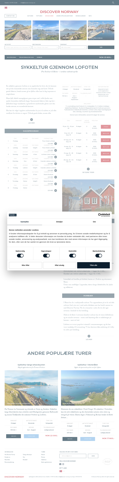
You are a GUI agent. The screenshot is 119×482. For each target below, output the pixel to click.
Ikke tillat (25, 265)
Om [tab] (94, 222)
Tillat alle (93, 265)
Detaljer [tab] (59, 222)
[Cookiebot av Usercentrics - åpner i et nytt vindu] (100, 215)
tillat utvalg (59, 265)
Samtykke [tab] (25, 222)
